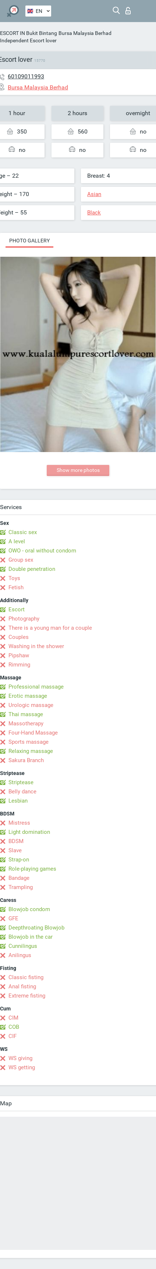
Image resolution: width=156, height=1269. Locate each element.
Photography (23, 618)
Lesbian (18, 800)
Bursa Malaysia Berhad (84, 33)
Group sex (20, 560)
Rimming (19, 664)
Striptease (20, 782)
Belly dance (22, 791)
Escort (16, 609)
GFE (13, 918)
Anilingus (19, 955)
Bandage (18, 878)
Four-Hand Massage (33, 732)
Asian (94, 194)
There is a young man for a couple (50, 628)
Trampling (20, 887)
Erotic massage (27, 696)
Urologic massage (30, 705)
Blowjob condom (29, 909)
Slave (15, 850)
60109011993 (26, 76)
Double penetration (31, 569)
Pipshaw (18, 655)
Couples (18, 637)
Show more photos (78, 470)
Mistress (19, 823)
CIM (13, 1017)
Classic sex (22, 532)
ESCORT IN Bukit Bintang (28, 33)
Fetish (16, 587)
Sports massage (28, 742)
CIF (12, 1036)
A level (16, 541)
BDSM (16, 841)
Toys (14, 578)
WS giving (20, 1058)
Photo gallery (29, 241)
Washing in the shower (36, 646)
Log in (128, 11)
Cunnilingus (22, 946)
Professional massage (36, 686)
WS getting (21, 1067)
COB (13, 1027)
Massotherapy (25, 723)
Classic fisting (25, 977)
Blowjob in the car (30, 937)
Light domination (29, 832)
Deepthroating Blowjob (36, 927)
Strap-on (18, 859)
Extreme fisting (26, 995)
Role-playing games (32, 868)
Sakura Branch (26, 760)
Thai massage (25, 714)
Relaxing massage (30, 751)
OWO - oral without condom (42, 550)
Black (94, 212)
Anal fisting (22, 986)
